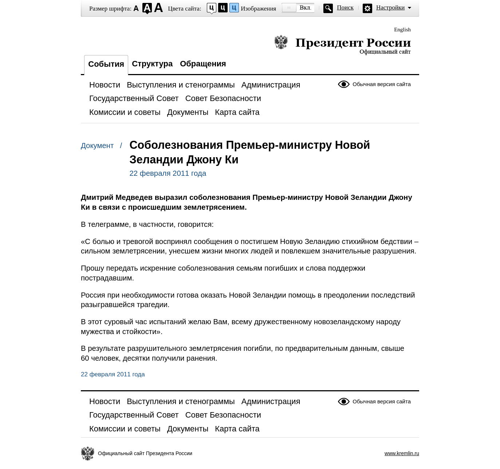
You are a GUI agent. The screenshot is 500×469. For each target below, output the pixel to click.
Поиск (345, 7)
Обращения (203, 63)
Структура (152, 63)
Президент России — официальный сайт (342, 44)
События (106, 64)
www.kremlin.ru (402, 453)
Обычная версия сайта (382, 84)
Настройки (390, 7)
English (402, 29)
